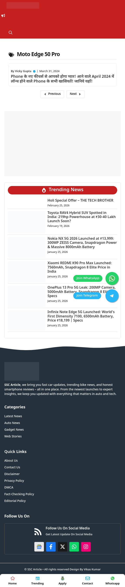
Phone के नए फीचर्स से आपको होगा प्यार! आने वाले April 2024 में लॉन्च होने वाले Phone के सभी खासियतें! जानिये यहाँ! (62, 79)
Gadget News (14, 430)
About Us (11, 461)
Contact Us (12, 468)
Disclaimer (12, 474)
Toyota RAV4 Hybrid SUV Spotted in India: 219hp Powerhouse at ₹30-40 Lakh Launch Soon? (82, 217)
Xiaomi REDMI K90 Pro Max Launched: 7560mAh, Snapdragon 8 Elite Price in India (80, 267)
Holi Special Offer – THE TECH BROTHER (80, 201)
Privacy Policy (14, 481)
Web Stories (13, 437)
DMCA (8, 488)
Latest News (13, 416)
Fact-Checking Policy (19, 494)
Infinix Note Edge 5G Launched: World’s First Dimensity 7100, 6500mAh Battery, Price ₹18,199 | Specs (81, 316)
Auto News (12, 423)
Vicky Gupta (23, 71)
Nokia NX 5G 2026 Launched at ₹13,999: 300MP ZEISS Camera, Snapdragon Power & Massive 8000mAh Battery (82, 243)
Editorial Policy (15, 501)
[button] (10, 33)
